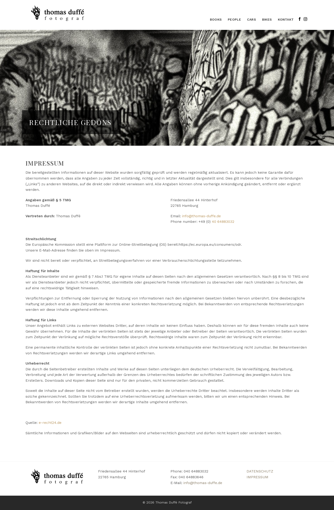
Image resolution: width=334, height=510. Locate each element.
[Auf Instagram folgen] (305, 19)
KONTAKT (286, 19)
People (234, 19)
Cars (251, 19)
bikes (267, 19)
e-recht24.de (50, 423)
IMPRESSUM (257, 477)
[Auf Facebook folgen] (300, 19)
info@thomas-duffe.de (201, 216)
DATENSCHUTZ (260, 471)
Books (216, 19)
